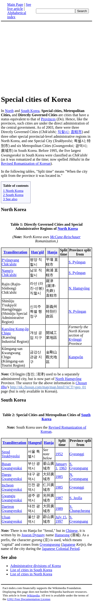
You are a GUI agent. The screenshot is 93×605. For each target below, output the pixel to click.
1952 (59, 455)
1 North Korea (13, 191)
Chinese (72, 532)
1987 (59, 499)
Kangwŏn (76, 358)
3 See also (10, 199)
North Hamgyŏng (68, 379)
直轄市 (76, 132)
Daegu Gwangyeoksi (12, 478)
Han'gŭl (37, 253)
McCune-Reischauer (65, 238)
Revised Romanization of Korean (26, 163)
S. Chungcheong (80, 510)
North (9, 111)
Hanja (52, 253)
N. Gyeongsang (79, 478)
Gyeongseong (50, 546)
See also (8, 558)
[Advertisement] (40, 57)
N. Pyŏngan (77, 312)
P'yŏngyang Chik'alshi (10, 263)
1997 (59, 523)
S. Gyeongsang (79, 467)
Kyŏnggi (75, 340)
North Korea (13, 209)
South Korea (30, 111)
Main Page (15, 4)
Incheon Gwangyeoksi (12, 489)
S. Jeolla (76, 499)
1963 (63, 469)
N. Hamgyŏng (79, 289)
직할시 (63, 132)
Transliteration (15, 253)
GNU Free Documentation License (28, 600)
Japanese (68, 546)
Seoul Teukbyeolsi (11, 455)
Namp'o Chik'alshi (9, 273)
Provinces (48, 119)
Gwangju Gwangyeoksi (12, 499)
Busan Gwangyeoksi (12, 467)
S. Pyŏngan (77, 263)
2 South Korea (13, 195)
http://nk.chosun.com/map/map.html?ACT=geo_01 (48, 388)
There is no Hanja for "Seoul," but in (33, 532)
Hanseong (62, 536)
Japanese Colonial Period (61, 550)
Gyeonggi (77, 455)
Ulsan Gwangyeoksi (12, 521)
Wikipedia (33, 597)
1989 (59, 510)
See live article (19, 7)
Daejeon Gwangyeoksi (12, 510)
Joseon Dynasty (33, 536)
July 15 (60, 519)
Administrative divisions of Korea (35, 567)
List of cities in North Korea (31, 575)
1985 (59, 478)
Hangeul (35, 444)
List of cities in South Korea (31, 571)
